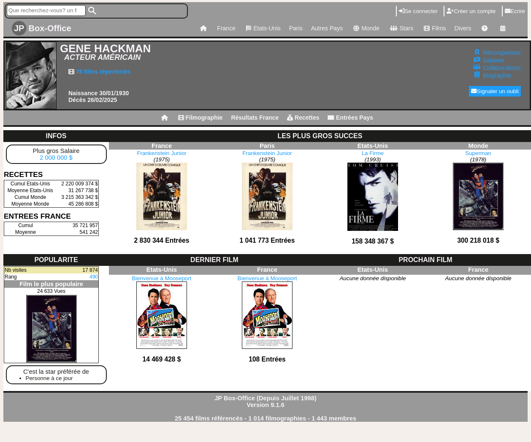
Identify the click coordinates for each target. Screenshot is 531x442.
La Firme (373, 153)
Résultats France (255, 117)
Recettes (303, 117)
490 (93, 277)
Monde (365, 28)
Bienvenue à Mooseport (162, 278)
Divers (463, 28)
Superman (478, 153)
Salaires (493, 60)
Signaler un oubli (495, 91)
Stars (400, 28)
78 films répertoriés (102, 71)
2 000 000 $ (56, 157)
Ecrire (515, 11)
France (226, 28)
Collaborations (502, 67)
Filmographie (200, 117)
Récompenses (502, 52)
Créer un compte (471, 11)
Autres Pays (327, 28)
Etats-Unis (262, 28)
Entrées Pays (350, 117)
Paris (296, 28)
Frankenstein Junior (161, 153)
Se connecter (418, 11)
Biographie (497, 75)
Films (434, 28)
